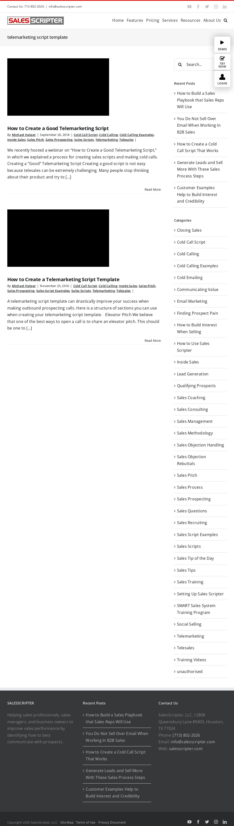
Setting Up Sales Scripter (200, 594)
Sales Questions (192, 511)
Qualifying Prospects (196, 385)
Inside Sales (16, 139)
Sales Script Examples (53, 291)
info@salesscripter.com (65, 6)
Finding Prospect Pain (197, 313)
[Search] (180, 64)
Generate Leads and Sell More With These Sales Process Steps (200, 169)
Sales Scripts (84, 139)
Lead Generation (193, 374)
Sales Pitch (35, 139)
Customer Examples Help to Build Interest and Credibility (197, 194)
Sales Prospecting (59, 139)
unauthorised (190, 671)
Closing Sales (189, 230)
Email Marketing (192, 301)
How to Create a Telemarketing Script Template (63, 279)
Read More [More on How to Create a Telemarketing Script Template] (153, 340)
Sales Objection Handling (200, 445)
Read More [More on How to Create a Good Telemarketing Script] (153, 189)
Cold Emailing (190, 277)
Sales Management (195, 421)
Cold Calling (108, 135)
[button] (225, 20)
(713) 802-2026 (186, 735)
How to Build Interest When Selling (197, 328)
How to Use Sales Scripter (193, 347)
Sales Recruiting (192, 522)
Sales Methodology (195, 433)
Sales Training (190, 582)
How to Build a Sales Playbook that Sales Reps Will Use (200, 100)
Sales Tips (186, 570)
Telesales (126, 139)
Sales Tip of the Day (195, 558)
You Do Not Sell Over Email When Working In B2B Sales (199, 125)
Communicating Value (198, 289)
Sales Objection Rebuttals (191, 460)
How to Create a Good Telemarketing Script (58, 128)
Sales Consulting (192, 409)
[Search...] (200, 64)
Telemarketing (106, 139)
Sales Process (190, 487)
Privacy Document (112, 822)
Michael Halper (24, 135)
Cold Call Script (86, 135)
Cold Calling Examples (137, 135)
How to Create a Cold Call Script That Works (116, 755)
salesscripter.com (186, 748)
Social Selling (189, 624)
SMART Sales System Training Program (196, 609)
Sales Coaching (191, 397)
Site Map (67, 822)
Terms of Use (86, 822)
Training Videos (191, 659)
